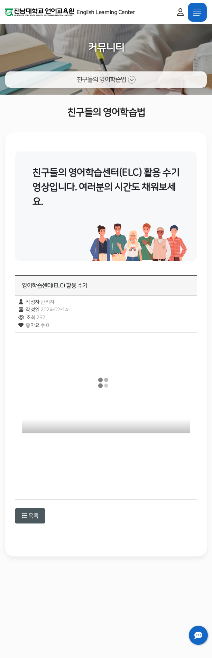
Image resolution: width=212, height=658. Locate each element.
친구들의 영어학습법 (106, 80)
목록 (30, 516)
